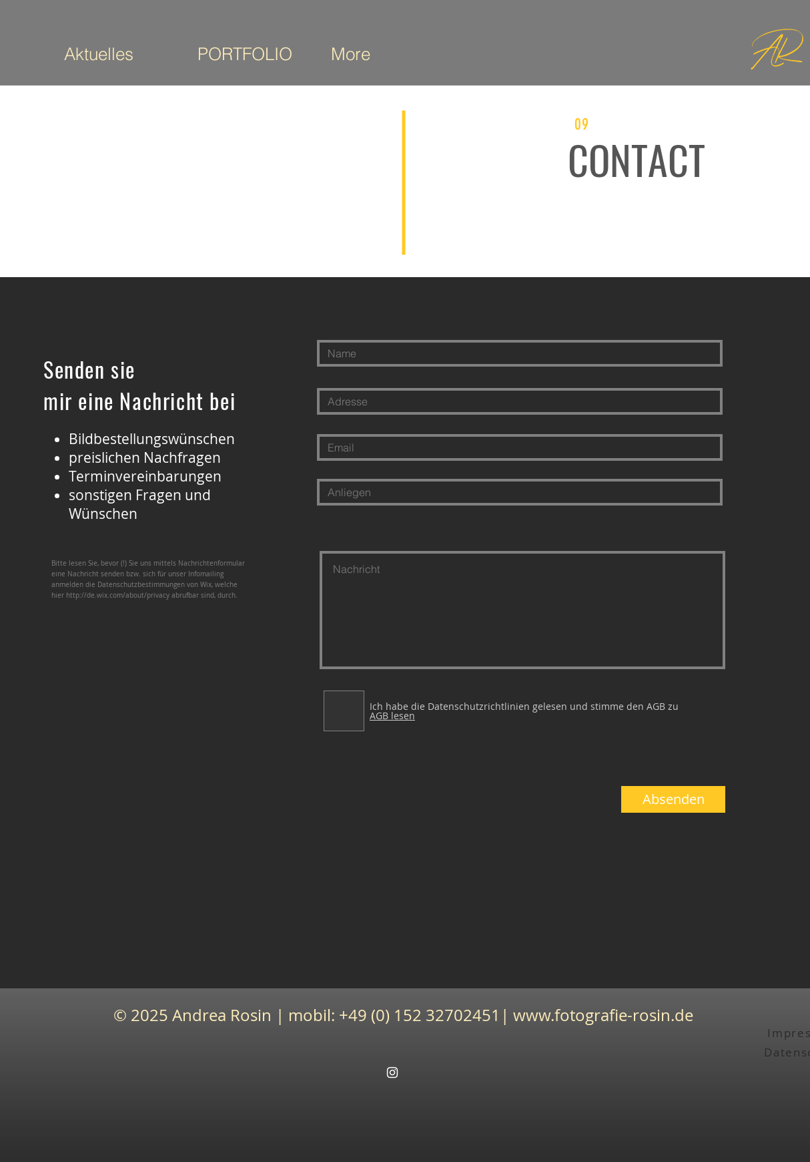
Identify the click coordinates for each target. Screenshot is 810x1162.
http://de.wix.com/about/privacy (117, 595)
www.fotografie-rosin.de (603, 1015)
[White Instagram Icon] (392, 1072)
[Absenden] (673, 799)
